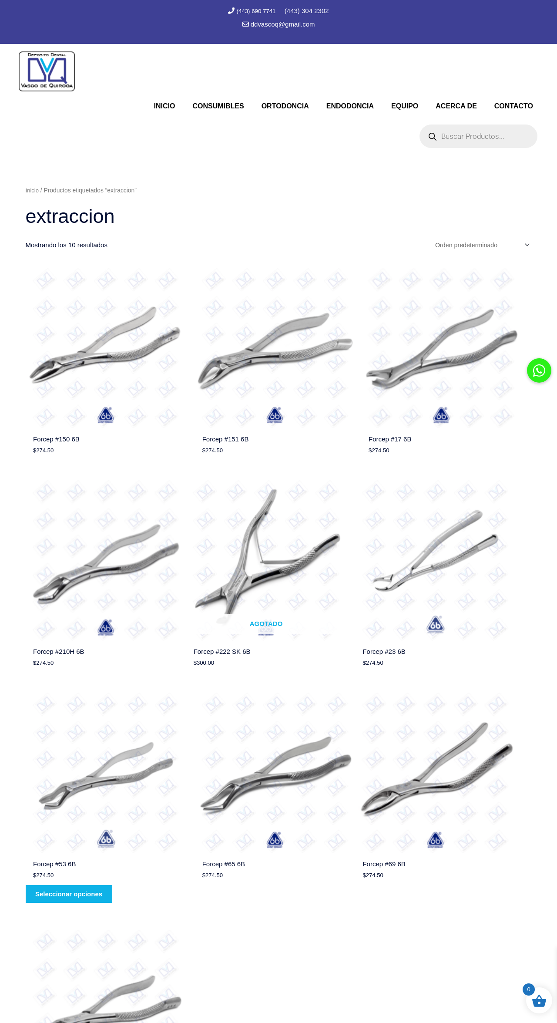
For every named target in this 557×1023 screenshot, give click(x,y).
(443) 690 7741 (257, 10)
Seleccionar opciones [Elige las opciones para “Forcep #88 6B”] (204, 807)
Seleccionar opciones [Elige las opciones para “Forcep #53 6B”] (332, 604)
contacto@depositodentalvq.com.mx (438, 939)
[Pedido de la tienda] (478, 244)
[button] (539, 370)
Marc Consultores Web (317, 999)
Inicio (33, 189)
